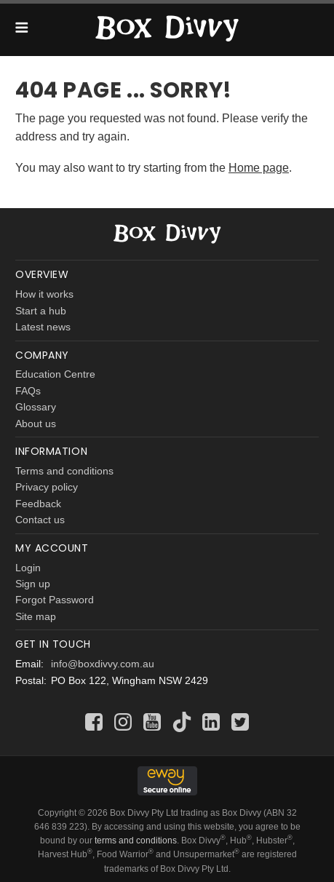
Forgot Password (54, 599)
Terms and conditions (64, 471)
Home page (258, 167)
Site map (35, 616)
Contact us (40, 519)
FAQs (28, 391)
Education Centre (55, 374)
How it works (44, 294)
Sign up (32, 583)
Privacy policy (46, 487)
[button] (21, 30)
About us (35, 423)
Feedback (38, 503)
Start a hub (40, 311)
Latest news (43, 327)
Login (28, 567)
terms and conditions (136, 840)
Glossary (35, 407)
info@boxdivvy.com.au (102, 664)
